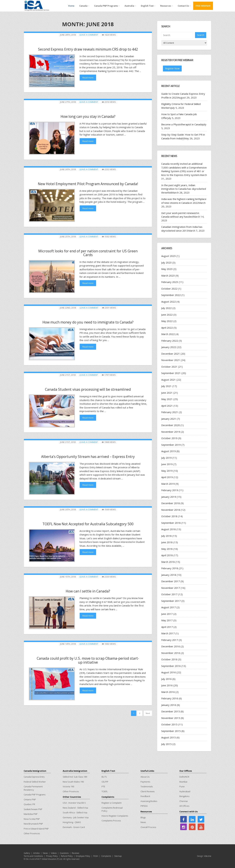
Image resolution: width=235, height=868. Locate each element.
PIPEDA (144, 805)
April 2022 (167, 327)
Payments (145, 781)
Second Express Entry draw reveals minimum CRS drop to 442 (88, 49)
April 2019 (167, 477)
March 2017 (168, 633)
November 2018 (170, 509)
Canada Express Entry (34, 776)
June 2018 (167, 542)
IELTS (104, 776)
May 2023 (167, 269)
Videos (54, 853)
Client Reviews (148, 791)
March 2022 (168, 334)
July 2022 (166, 308)
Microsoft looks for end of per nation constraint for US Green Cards (88, 252)
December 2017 (170, 581)
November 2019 (170, 431)
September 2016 (171, 666)
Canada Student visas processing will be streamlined (88, 387)
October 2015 (169, 724)
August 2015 (168, 737)
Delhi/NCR (184, 776)
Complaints (106, 856)
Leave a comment (88, 34)
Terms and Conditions (33, 856)
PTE (103, 786)
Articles (36, 853)
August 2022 (168, 301)
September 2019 (171, 444)
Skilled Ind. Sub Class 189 (75, 776)
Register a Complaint (111, 802)
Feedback (145, 796)
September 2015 (171, 731)
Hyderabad (184, 791)
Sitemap (118, 856)
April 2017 (167, 627)
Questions (64, 853)
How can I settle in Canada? (88, 589)
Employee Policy (83, 856)
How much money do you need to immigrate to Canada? (88, 320)
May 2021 (167, 399)
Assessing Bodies (149, 801)
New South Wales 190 (73, 781)
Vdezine (207, 856)
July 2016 (166, 679)
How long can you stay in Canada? (88, 116)
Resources (166, 5)
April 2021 (167, 405)
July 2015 (166, 744)
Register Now (172, 68)
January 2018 (168, 574)
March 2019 (168, 483)
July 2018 (166, 535)
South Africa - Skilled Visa (75, 812)
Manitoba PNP (31, 813)
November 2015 (170, 718)
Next (148, 710)
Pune (182, 786)
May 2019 (167, 470)
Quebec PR (29, 804)
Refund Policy (67, 856)
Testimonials (147, 786)
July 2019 (166, 457)
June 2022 (167, 314)
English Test (148, 5)
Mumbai (183, 781)
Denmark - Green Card (74, 827)
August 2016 (168, 672)
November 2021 (170, 360)
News (143, 822)
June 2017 (167, 614)
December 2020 (170, 425)
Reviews (75, 853)
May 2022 (167, 321)
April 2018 (167, 555)
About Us (145, 776)
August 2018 (168, 529)
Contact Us (184, 5)
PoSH (95, 856)
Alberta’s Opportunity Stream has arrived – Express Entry (88, 454)
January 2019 (168, 496)
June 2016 (167, 685)
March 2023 (168, 275)
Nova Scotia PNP (32, 818)
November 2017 (170, 587)
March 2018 (168, 561)
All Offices (184, 805)
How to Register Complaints (115, 815)
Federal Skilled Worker (35, 781)
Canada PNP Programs (107, 5)
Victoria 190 (68, 786)
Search (200, 34)
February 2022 (169, 340)
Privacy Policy (52, 856)
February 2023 (169, 282)
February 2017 (169, 640)
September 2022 (171, 295)
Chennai (183, 801)
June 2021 (167, 392)
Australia (130, 5)
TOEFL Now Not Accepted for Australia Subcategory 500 (87, 521)
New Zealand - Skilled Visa (75, 807)
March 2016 (168, 692)
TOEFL (105, 791)
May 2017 (167, 620)
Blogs (143, 817)
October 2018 (169, 516)
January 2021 (168, 418)
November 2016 (170, 653)
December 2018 (170, 503)
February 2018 (169, 568)
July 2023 (166, 262)
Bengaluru (184, 796)
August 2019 (168, 451)
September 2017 (171, 600)
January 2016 (168, 705)
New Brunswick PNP (33, 823)
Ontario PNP (30, 799)
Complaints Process (111, 820)
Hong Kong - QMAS (72, 822)
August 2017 (168, 607)
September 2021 (171, 373)
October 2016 (169, 659)
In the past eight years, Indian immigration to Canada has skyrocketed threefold (183, 188)
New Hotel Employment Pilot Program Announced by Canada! (87, 183)
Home (71, 5)
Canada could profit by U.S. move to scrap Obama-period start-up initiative (88, 658)
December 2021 (170, 353)
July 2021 (166, 386)
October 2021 (169, 366)
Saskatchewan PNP (33, 809)
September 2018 (171, 522)
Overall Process (148, 827)
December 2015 (170, 711)
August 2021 (168, 379)
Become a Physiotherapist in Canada (182, 124)
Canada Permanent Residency (33, 788)
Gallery (27, 853)
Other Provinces (32, 833)
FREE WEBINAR (203, 5)
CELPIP (105, 781)
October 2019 (169, 438)
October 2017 (169, 594)
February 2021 (169, 412)
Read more (87, 77)
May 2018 (167, 548)
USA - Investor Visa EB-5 (74, 802)
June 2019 (167, 464)
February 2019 (169, 490)
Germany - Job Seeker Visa (76, 817)
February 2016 (169, 698)
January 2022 (168, 347)
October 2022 (169, 288)
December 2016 (170, 646)
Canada (84, 5)
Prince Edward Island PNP (36, 828)
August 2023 (168, 256)
